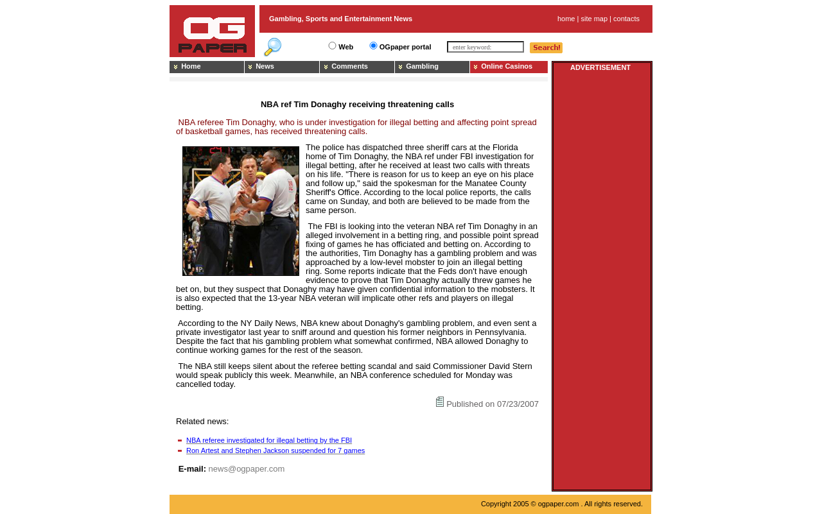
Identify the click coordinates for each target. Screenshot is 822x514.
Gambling (422, 66)
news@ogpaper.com (247, 469)
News (265, 66)
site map (594, 18)
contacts (626, 18)
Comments (349, 66)
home (566, 18)
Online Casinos (506, 66)
